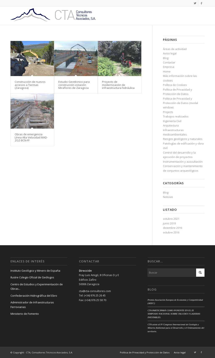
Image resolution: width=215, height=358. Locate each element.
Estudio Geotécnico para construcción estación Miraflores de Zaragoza (74, 85)
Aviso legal (170, 53)
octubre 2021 (171, 219)
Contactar (169, 62)
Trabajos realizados (176, 116)
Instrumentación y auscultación (183, 161)
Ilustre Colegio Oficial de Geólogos (32, 277)
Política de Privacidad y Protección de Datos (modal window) (180, 103)
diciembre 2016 (172, 228)
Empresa (168, 67)
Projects (168, 112)
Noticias (168, 197)
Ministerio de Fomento (24, 314)
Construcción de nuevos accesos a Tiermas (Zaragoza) (30, 85)
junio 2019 (169, 223)
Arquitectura (171, 125)
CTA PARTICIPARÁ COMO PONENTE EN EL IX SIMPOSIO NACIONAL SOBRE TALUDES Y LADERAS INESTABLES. (174, 314)
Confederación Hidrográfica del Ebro (33, 295)
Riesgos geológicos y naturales (182, 139)
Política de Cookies (175, 85)
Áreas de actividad (175, 49)
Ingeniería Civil (172, 121)
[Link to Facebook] (201, 3)
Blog (165, 58)
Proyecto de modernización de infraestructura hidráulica (118, 85)
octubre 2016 (171, 232)
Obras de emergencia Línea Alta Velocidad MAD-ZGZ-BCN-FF (31, 137)
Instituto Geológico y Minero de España (35, 270)
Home (166, 71)
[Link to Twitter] (195, 3)
